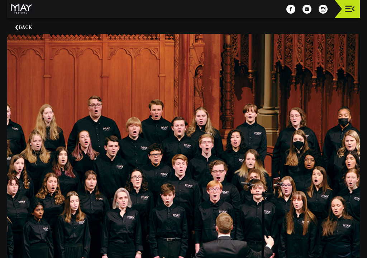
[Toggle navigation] (350, 9)
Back (25, 27)
